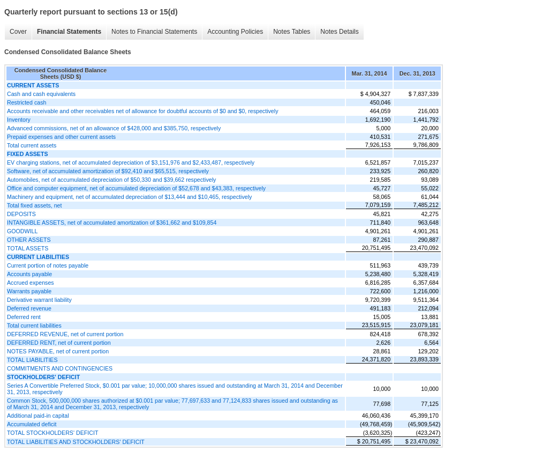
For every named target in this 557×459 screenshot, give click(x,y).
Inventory (19, 119)
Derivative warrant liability (39, 300)
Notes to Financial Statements (154, 31)
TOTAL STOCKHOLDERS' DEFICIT (52, 433)
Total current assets (31, 145)
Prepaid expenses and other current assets (61, 137)
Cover (18, 31)
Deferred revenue (29, 308)
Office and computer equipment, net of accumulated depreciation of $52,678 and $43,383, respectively (136, 188)
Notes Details (339, 31)
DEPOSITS (21, 214)
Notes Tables (291, 31)
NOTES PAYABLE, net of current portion (58, 351)
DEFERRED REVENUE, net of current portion (65, 334)
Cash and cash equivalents (41, 94)
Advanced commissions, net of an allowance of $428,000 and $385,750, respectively (114, 128)
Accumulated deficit (31, 424)
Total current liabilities (34, 325)
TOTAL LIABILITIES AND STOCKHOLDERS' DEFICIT (76, 442)
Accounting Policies (235, 31)
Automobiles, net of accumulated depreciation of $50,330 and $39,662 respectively (111, 179)
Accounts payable (29, 274)
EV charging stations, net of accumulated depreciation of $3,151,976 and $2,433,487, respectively (130, 162)
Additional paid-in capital (38, 415)
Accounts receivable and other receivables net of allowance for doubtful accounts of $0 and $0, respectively (142, 111)
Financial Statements (69, 31)
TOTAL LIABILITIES (32, 360)
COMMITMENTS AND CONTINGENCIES (59, 368)
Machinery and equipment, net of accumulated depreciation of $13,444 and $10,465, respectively (129, 197)
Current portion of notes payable (47, 265)
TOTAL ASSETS (27, 248)
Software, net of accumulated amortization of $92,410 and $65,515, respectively (108, 171)
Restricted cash (26, 102)
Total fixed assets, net (34, 205)
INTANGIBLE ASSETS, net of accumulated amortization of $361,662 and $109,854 (111, 222)
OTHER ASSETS (29, 239)
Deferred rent (24, 317)
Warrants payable (29, 291)
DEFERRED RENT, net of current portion (59, 342)
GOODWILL (22, 231)
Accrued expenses (30, 282)
